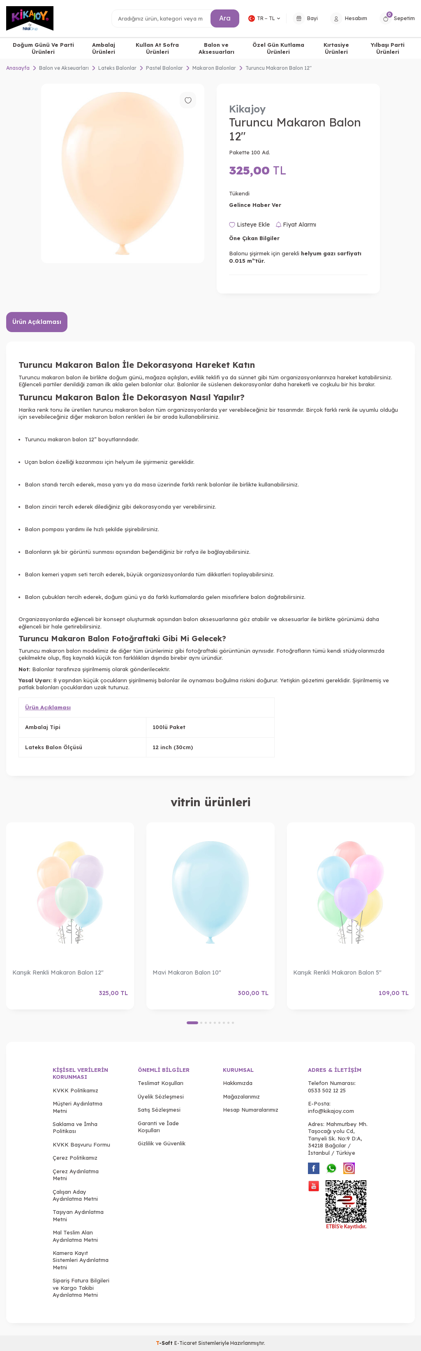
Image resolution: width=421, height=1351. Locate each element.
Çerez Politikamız (75, 1157)
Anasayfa (18, 68)
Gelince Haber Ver (255, 205)
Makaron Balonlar (214, 68)
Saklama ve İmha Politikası (75, 1127)
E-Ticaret (185, 1343)
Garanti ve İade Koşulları (158, 1126)
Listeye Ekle (249, 224)
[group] (122, 173)
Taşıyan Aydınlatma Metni (78, 1215)
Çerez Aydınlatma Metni (76, 1174)
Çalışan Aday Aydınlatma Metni (75, 1195)
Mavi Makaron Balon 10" (187, 972)
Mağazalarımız (241, 1096)
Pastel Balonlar (164, 68)
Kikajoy (247, 109)
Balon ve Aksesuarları (216, 48)
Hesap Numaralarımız (250, 1109)
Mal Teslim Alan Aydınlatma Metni (75, 1236)
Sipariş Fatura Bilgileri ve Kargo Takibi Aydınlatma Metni (81, 1287)
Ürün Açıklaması (36, 322)
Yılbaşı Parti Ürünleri (388, 48)
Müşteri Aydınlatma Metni (77, 1107)
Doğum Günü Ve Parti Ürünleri (43, 48)
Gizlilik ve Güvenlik (161, 1143)
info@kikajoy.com (331, 1111)
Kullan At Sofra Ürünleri (157, 48)
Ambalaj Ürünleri (103, 48)
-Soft (165, 1343)
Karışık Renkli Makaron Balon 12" (58, 972)
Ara (225, 18)
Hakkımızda (237, 1083)
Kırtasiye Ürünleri (336, 48)
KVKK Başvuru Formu (81, 1144)
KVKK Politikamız (75, 1090)
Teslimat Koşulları (160, 1083)
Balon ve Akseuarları (64, 68)
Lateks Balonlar (117, 68)
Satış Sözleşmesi (159, 1109)
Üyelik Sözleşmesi (161, 1096)
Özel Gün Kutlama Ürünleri (278, 48)
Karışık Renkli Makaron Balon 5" (337, 972)
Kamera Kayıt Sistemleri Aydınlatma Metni (81, 1260)
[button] (192, 1022)
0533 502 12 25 (327, 1090)
